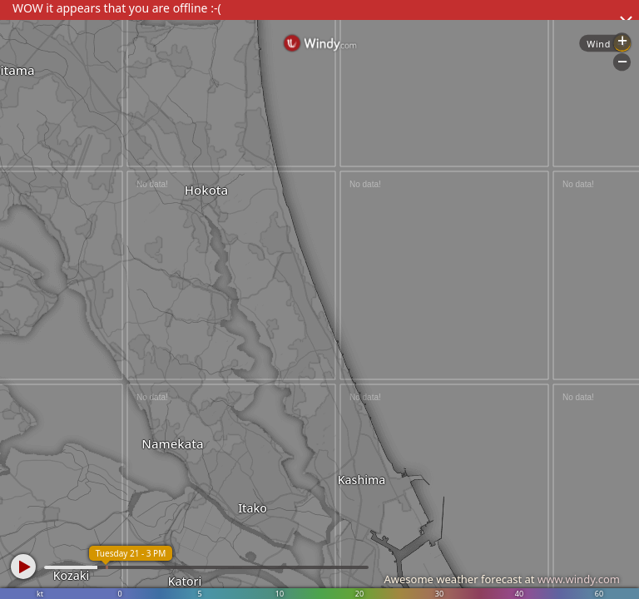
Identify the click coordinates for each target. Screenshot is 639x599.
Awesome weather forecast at (502, 579)
